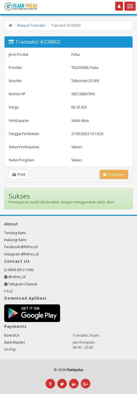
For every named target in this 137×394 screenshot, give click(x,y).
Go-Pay (10, 349)
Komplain (114, 174)
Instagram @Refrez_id (21, 254)
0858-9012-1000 (21, 269)
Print (18, 174)
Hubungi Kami (15, 239)
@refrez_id (16, 276)
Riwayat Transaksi (31, 25)
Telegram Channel (22, 284)
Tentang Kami (15, 232)
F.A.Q (8, 291)
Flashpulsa (75, 369)
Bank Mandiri (14, 342)
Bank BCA (12, 335)
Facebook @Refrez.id (21, 246)
